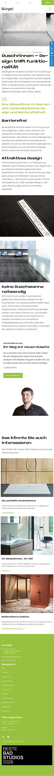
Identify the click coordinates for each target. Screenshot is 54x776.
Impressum (6, 711)
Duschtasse (7, 513)
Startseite (5, 52)
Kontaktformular (8, 702)
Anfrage (48, 2)
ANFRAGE (52, 60)
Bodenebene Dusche (15, 617)
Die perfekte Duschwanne (19, 501)
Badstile (6, 571)
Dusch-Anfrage (12, 375)
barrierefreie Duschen (12, 629)
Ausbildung (6, 690)
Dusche (27, 52)
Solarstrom (6, 677)
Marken (4, 694)
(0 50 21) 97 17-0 (18, 3)
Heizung (5, 672)
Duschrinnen (37, 52)
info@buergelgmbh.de (30, 3)
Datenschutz (7, 707)
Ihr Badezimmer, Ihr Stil (17, 559)
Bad (3, 668)
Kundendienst (7, 681)
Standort (5, 3)
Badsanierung (17, 52)
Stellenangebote (8, 685)
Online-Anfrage (7, 698)
